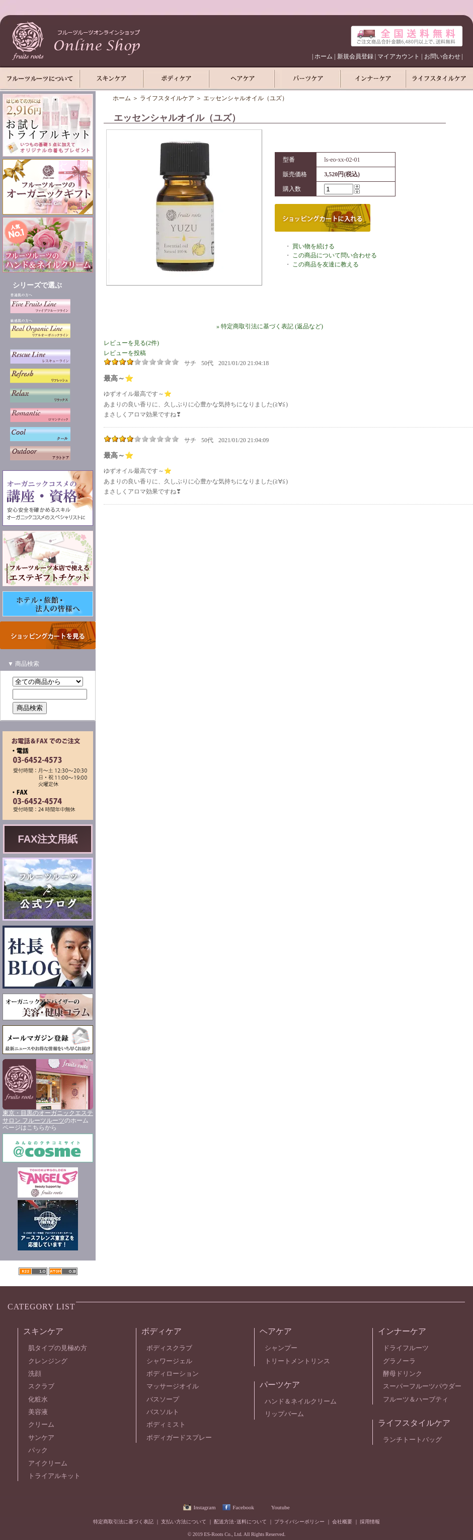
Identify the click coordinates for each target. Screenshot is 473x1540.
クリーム (41, 1424)
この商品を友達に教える (325, 264)
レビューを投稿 (125, 353)
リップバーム (284, 1414)
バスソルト (162, 1412)
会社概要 (342, 1521)
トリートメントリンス (297, 1361)
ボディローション (172, 1373)
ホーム (323, 56)
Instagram (204, 1507)
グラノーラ (399, 1361)
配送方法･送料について (240, 1521)
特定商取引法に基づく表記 (123, 1521)
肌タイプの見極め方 (57, 1348)
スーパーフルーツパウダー (422, 1386)
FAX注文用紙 (48, 839)
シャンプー (281, 1348)
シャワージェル (169, 1361)
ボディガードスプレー (179, 1437)
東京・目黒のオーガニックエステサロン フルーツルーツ (48, 1116)
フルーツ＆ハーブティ (415, 1399)
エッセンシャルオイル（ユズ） (245, 98)
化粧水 (38, 1399)
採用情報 (370, 1521)
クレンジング (47, 1361)
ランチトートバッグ (412, 1439)
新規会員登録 (355, 56)
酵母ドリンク (402, 1373)
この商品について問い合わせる (334, 255)
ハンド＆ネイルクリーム (301, 1401)
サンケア (41, 1437)
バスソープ (162, 1399)
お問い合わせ (442, 56)
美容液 (38, 1412)
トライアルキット (54, 1476)
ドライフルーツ (406, 1348)
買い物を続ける (313, 246)
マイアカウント (398, 56)
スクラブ (41, 1386)
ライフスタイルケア (167, 98)
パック (38, 1450)
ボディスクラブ (169, 1348)
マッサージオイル (172, 1386)
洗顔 (34, 1373)
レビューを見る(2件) (131, 342)
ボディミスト (166, 1424)
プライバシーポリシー (299, 1521)
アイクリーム (47, 1463)
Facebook (243, 1507)
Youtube (280, 1507)
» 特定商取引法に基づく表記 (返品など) (269, 326)
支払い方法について (183, 1521)
